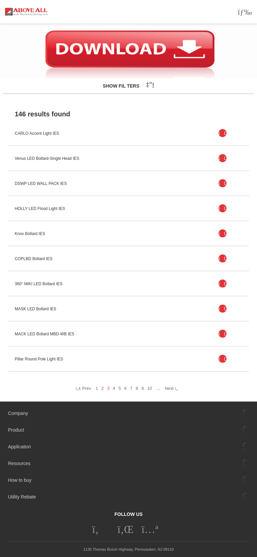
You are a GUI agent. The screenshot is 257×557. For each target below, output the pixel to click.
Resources (19, 463)
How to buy (19, 480)
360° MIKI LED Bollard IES (39, 284)
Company (18, 413)
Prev (83, 388)
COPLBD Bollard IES (34, 258)
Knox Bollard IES (30, 233)
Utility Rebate (22, 496)
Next (173, 388)
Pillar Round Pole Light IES (39, 359)
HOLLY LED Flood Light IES (40, 208)
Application (19, 446)
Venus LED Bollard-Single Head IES (47, 158)
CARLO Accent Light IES (37, 133)
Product (16, 430)
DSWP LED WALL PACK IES (41, 183)
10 (149, 388)
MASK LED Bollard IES (35, 309)
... (158, 388)
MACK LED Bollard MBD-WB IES (44, 334)
